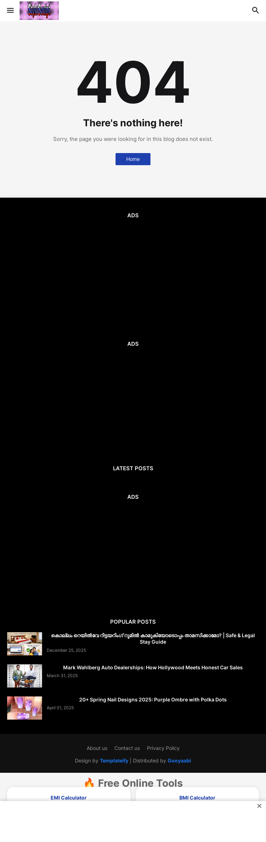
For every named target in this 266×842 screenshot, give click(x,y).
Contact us (127, 748)
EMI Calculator (69, 798)
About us (97, 748)
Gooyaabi (179, 760)
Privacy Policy (163, 748)
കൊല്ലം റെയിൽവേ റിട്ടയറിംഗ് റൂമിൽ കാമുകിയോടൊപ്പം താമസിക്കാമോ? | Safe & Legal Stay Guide (153, 638)
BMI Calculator (197, 798)
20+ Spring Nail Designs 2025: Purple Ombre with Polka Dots (153, 699)
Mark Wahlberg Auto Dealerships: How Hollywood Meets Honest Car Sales (153, 667)
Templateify (114, 760)
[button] (10, 11)
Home (133, 159)
